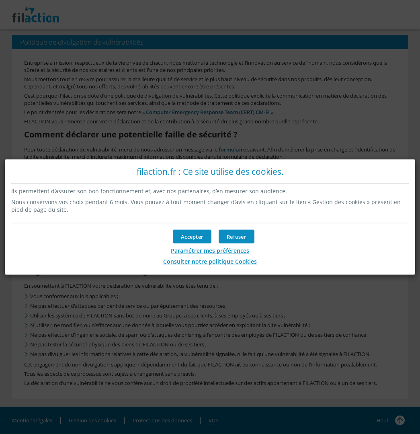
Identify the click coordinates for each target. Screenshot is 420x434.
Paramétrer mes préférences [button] (210, 250)
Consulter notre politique (210, 261)
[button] (192, 237)
